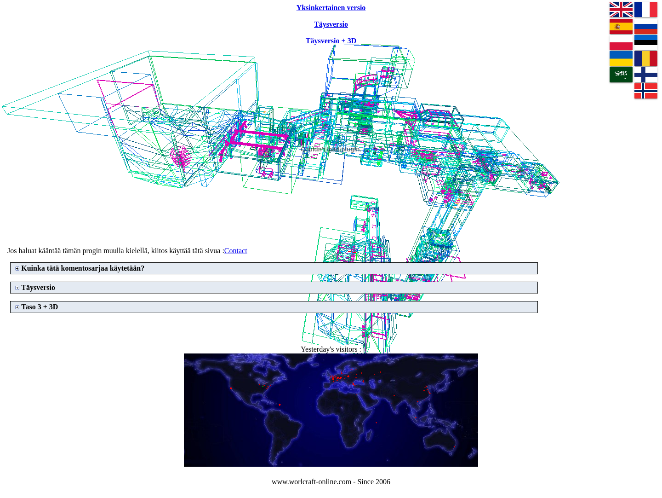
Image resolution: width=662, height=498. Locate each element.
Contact (235, 251)
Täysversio (38, 287)
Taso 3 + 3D (39, 307)
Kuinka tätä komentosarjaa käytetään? (82, 268)
